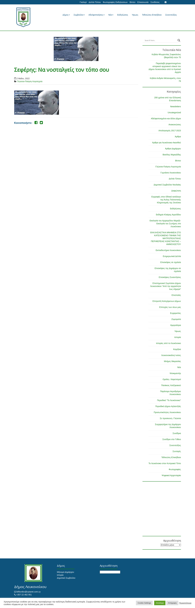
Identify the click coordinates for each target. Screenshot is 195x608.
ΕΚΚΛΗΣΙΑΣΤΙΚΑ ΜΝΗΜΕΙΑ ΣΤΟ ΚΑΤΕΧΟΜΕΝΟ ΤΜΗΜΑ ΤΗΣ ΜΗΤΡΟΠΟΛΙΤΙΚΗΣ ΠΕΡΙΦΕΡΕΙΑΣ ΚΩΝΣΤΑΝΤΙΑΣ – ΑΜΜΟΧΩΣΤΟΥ (165, 238)
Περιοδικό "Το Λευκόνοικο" (169, 400)
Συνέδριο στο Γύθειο (171, 439)
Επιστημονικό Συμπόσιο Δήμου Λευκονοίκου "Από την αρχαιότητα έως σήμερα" (165, 286)
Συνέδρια (177, 433)
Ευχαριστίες (175, 313)
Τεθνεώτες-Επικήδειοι (152, 15)
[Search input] (160, 40)
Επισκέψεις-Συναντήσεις (170, 277)
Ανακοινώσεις (175, 124)
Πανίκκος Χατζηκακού (171, 385)
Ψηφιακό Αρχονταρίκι (171, 475)
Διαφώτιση (176, 191)
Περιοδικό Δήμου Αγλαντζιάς (168, 406)
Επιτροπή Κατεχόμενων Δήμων (167, 301)
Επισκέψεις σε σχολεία (170, 262)
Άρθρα (178, 136)
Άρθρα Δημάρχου (173, 148)
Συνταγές (177, 451)
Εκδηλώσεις (122, 15)
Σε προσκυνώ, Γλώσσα (170, 418)
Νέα (110, 15)
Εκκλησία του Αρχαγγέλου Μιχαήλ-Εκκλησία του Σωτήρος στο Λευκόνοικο (165, 223)
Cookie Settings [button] (144, 603)
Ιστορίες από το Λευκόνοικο (168, 343)
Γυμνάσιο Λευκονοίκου (170, 172)
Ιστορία (177, 337)
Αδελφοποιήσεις (97, 15)
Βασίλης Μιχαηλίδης (172, 154)
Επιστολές (176, 295)
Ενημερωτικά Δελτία (172, 256)
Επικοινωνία (142, 2)
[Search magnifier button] (179, 40)
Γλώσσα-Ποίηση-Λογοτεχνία (29, 81)
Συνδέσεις (155, 2)
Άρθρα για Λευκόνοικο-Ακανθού (166, 142)
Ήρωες (135, 15)
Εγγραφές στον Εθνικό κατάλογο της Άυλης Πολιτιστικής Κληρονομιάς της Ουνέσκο (166, 200)
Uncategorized (174, 112)
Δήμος (66, 15)
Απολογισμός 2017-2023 (169, 130)
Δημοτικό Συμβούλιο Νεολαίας (167, 185)
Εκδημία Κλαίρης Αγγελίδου (168, 214)
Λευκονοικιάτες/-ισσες (171, 355)
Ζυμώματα (176, 319)
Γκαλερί (83, 2)
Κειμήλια (177, 349)
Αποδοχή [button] (160, 603)
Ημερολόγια (175, 325)
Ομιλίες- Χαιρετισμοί (172, 379)
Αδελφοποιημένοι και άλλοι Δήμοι (166, 118)
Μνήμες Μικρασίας (172, 361)
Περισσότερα (185, 603)
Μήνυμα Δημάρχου (65, 572)
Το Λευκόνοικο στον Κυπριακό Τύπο (164, 463)
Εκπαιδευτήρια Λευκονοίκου (168, 250)
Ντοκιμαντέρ (175, 373)
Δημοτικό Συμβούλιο (66, 578)
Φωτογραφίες (175, 469)
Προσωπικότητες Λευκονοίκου (167, 412)
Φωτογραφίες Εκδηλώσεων (115, 2)
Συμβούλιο (79, 15)
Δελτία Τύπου (95, 2)
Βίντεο (132, 2)
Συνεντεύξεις (171, 15)
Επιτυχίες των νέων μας (170, 307)
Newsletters (175, 106)
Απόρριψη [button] (172, 603)
